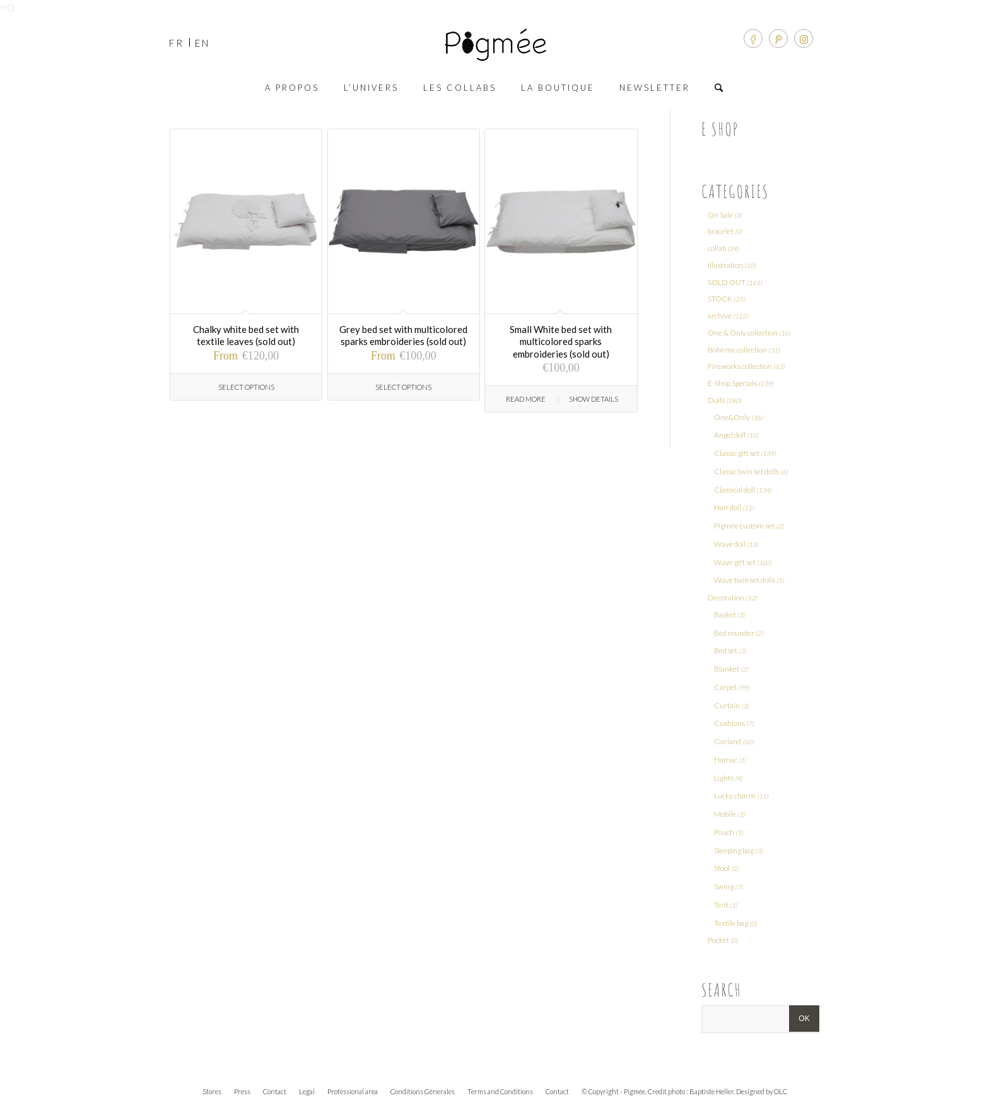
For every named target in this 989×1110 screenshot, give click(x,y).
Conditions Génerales (422, 1091)
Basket (725, 614)
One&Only (732, 417)
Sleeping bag (734, 850)
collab (717, 248)
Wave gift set (735, 562)
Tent (721, 904)
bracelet (721, 231)
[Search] (719, 87)
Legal (307, 1091)
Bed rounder (734, 633)
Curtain (727, 705)
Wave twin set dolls (744, 580)
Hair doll (727, 507)
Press (242, 1091)
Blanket (726, 669)
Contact (274, 1091)
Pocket (718, 940)
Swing (724, 886)
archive (720, 315)
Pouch (724, 832)
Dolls (716, 400)
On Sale (720, 214)
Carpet (725, 687)
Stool (722, 868)
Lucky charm (735, 795)
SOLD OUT (727, 282)
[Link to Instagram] (803, 38)
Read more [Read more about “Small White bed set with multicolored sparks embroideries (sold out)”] (526, 399)
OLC (780, 1091)
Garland (727, 741)
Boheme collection (737, 349)
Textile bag (731, 923)
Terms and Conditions (500, 1091)
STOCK (720, 298)
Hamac (725, 759)
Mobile (725, 814)
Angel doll (730, 435)
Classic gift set (736, 453)
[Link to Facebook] (753, 38)
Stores (211, 1091)
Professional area (352, 1091)
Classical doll (734, 489)
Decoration (726, 597)
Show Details (593, 399)
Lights (724, 778)
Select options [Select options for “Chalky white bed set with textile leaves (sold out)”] (246, 387)
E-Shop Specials (732, 383)
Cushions (729, 723)
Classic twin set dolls (746, 471)
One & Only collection (743, 332)
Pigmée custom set (744, 525)
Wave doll (730, 544)
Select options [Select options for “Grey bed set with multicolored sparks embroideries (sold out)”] (403, 387)
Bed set (725, 650)
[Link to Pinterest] (778, 38)
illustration (725, 265)
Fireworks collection (740, 366)
